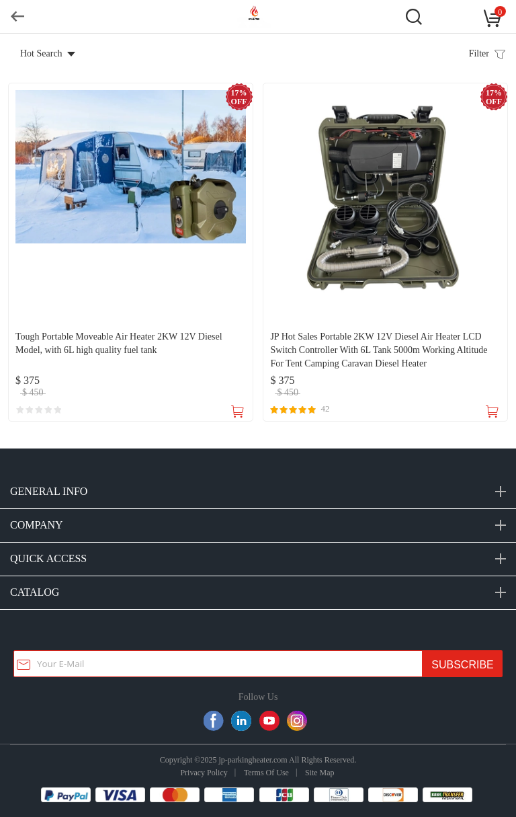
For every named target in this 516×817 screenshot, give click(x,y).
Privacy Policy (203, 772)
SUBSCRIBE (462, 664)
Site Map (320, 772)
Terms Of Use (266, 772)
